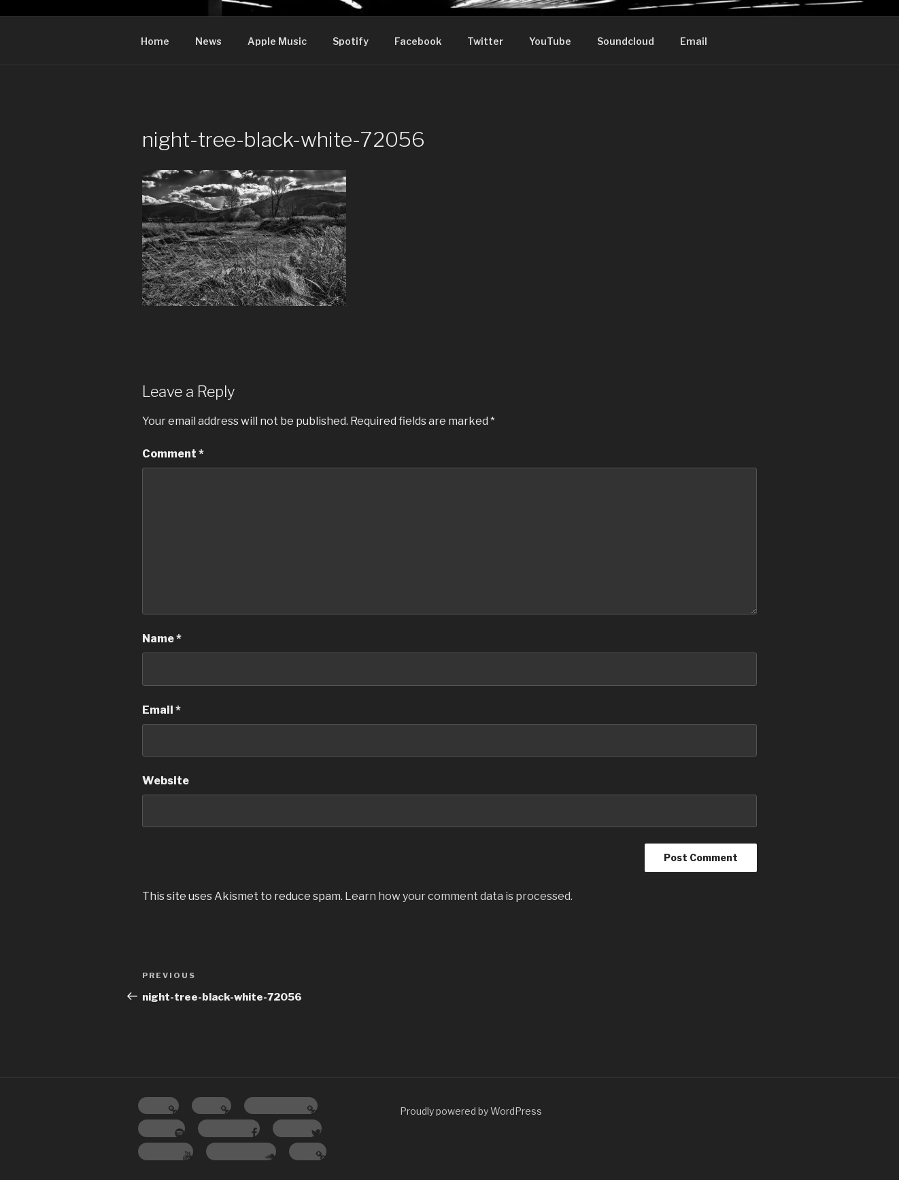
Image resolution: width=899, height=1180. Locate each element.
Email (693, 41)
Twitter (485, 41)
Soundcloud (625, 41)
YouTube (550, 41)
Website (165, 780)
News (208, 41)
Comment (173, 453)
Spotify (351, 41)
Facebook (417, 41)
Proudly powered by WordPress (471, 1111)
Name (162, 638)
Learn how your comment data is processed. (459, 896)
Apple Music (277, 41)
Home (155, 41)
